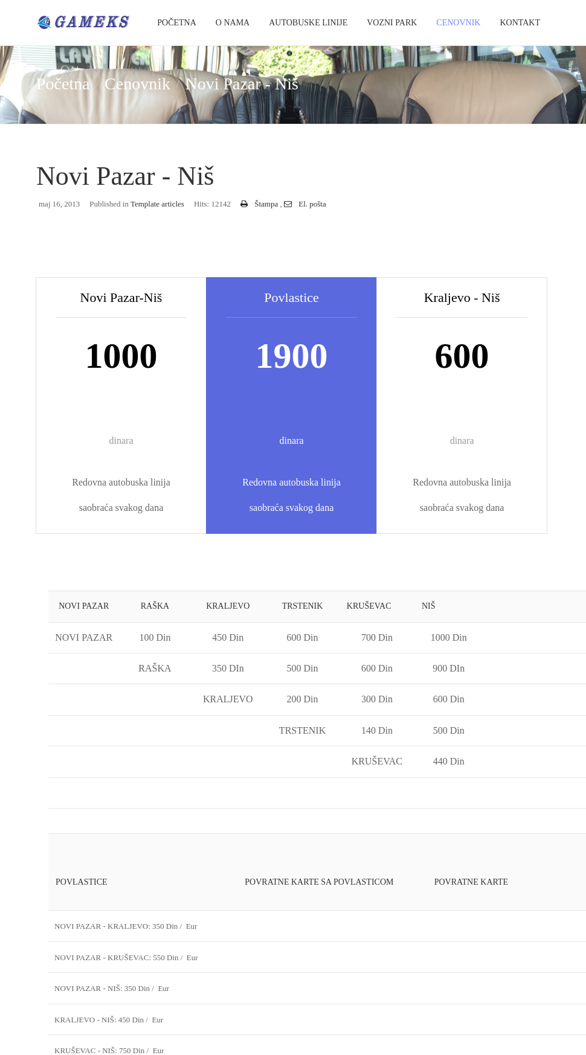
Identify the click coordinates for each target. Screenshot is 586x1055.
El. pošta (305, 203)
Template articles (157, 203)
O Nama (233, 22)
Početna (176, 22)
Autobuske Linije (308, 22)
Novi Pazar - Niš (125, 176)
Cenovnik (458, 22)
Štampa (260, 203)
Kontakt (520, 22)
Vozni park (392, 22)
